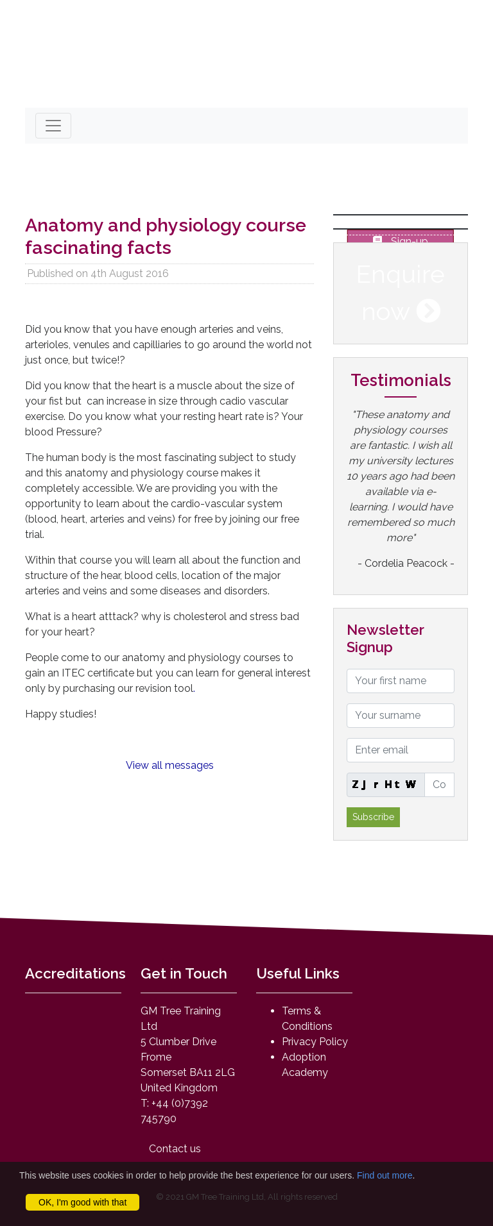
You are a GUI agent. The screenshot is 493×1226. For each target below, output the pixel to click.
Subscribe (373, 817)
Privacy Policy (315, 1042)
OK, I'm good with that (82, 1202)
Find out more (384, 1175)
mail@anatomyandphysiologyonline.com (146, 87)
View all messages (170, 765)
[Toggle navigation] (53, 126)
